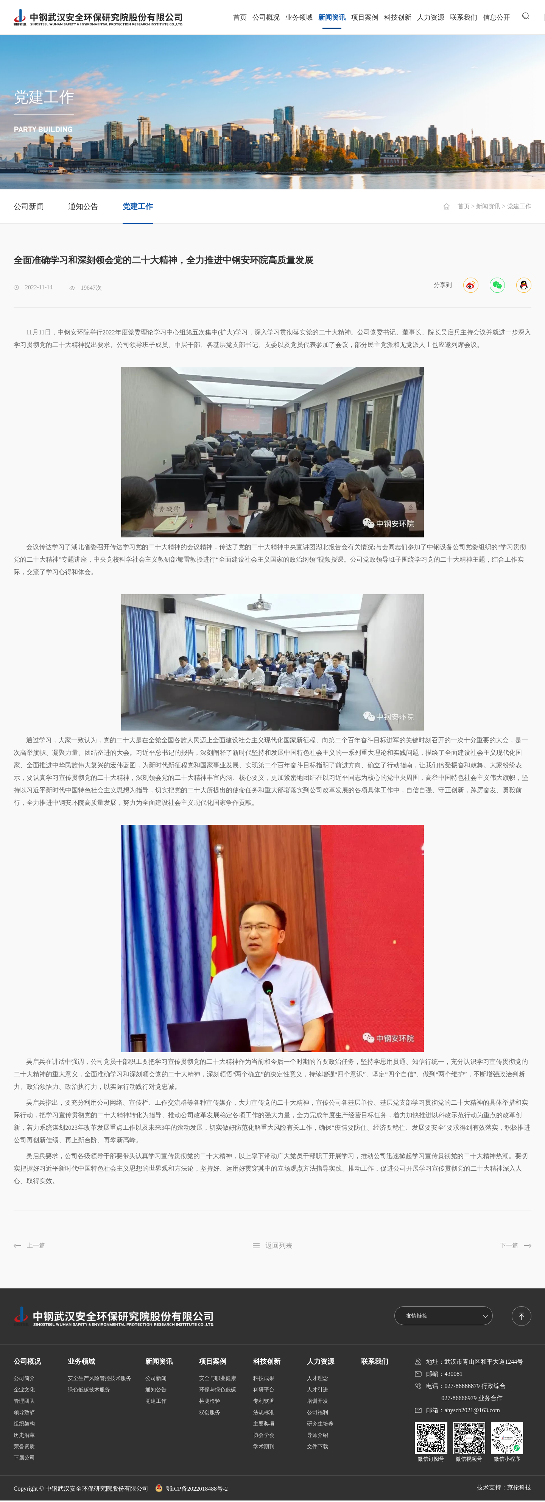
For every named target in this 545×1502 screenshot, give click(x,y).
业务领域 (298, 17)
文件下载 (317, 1448)
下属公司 (24, 1459)
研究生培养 (320, 1425)
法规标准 (263, 1414)
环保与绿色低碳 (217, 1391)
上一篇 (36, 1245)
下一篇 (508, 1245)
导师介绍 (317, 1437)
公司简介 (24, 1380)
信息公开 (496, 17)
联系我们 (463, 17)
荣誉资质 (24, 1448)
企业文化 (24, 1391)
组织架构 (24, 1425)
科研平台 (263, 1391)
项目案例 (364, 17)
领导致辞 (24, 1414)
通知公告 (83, 206)
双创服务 (209, 1414)
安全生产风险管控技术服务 (99, 1380)
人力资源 (430, 17)
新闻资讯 (331, 17)
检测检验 (209, 1402)
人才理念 (317, 1380)
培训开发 (317, 1402)
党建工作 (138, 206)
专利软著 (263, 1402)
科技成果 (263, 1380)
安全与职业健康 (217, 1380)
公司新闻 (29, 206)
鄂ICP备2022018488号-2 (192, 1490)
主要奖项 (263, 1425)
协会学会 (263, 1437)
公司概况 (265, 17)
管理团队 (24, 1402)
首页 (239, 17)
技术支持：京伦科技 (504, 1489)
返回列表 (279, 1245)
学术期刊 (263, 1448)
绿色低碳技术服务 (89, 1391)
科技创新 (397, 17)
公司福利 (317, 1414)
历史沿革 (24, 1437)
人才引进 (317, 1391)
